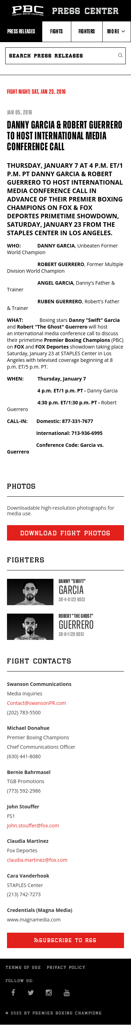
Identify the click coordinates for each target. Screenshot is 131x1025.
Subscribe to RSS (65, 940)
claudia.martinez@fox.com (37, 860)
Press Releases (21, 31)
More (116, 31)
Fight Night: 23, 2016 (36, 91)
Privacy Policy (66, 967)
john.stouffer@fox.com (33, 825)
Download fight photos (65, 533)
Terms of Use (23, 967)
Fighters (87, 31)
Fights (56, 31)
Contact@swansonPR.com (36, 703)
